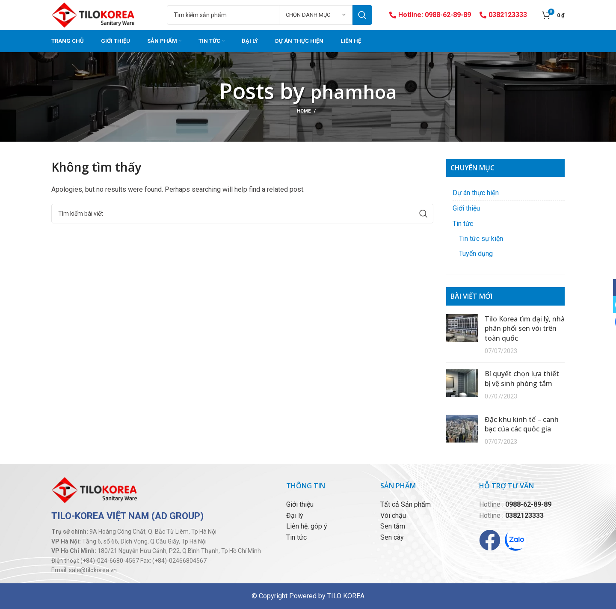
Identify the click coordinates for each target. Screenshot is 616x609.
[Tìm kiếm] (269, 15)
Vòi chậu (393, 515)
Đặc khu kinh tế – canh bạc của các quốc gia (522, 424)
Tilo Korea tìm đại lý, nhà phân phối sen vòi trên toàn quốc (525, 328)
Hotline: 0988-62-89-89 (430, 15)
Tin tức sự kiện (481, 239)
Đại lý (294, 515)
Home (304, 111)
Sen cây (392, 537)
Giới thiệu (466, 208)
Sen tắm (392, 526)
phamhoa (353, 90)
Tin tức (463, 224)
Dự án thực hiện (476, 193)
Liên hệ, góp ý (306, 526)
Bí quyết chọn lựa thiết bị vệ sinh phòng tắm (522, 378)
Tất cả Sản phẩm (405, 504)
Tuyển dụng (476, 254)
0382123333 (503, 15)
